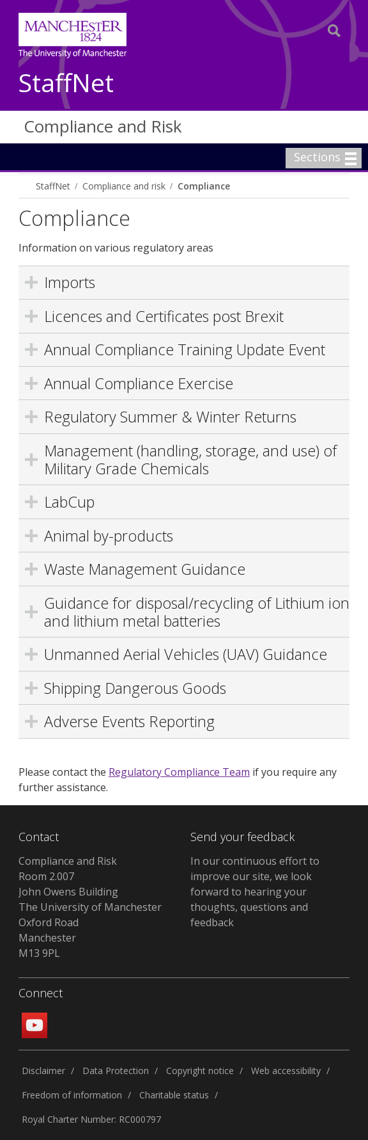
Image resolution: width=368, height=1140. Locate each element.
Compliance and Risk (103, 126)
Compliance (204, 186)
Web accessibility (286, 1070)
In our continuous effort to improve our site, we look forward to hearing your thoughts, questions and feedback (254, 891)
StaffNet (66, 83)
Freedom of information (72, 1095)
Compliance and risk (123, 186)
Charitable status (174, 1095)
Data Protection (115, 1070)
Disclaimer (43, 1070)
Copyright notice (200, 1070)
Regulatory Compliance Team (179, 772)
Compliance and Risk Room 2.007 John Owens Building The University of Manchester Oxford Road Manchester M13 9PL (90, 907)
